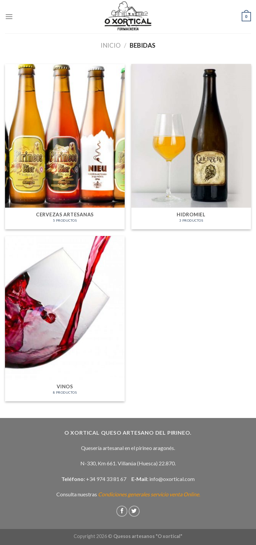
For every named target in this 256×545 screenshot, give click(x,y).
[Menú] (9, 16)
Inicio (111, 45)
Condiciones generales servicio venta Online (148, 494)
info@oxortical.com (172, 479)
